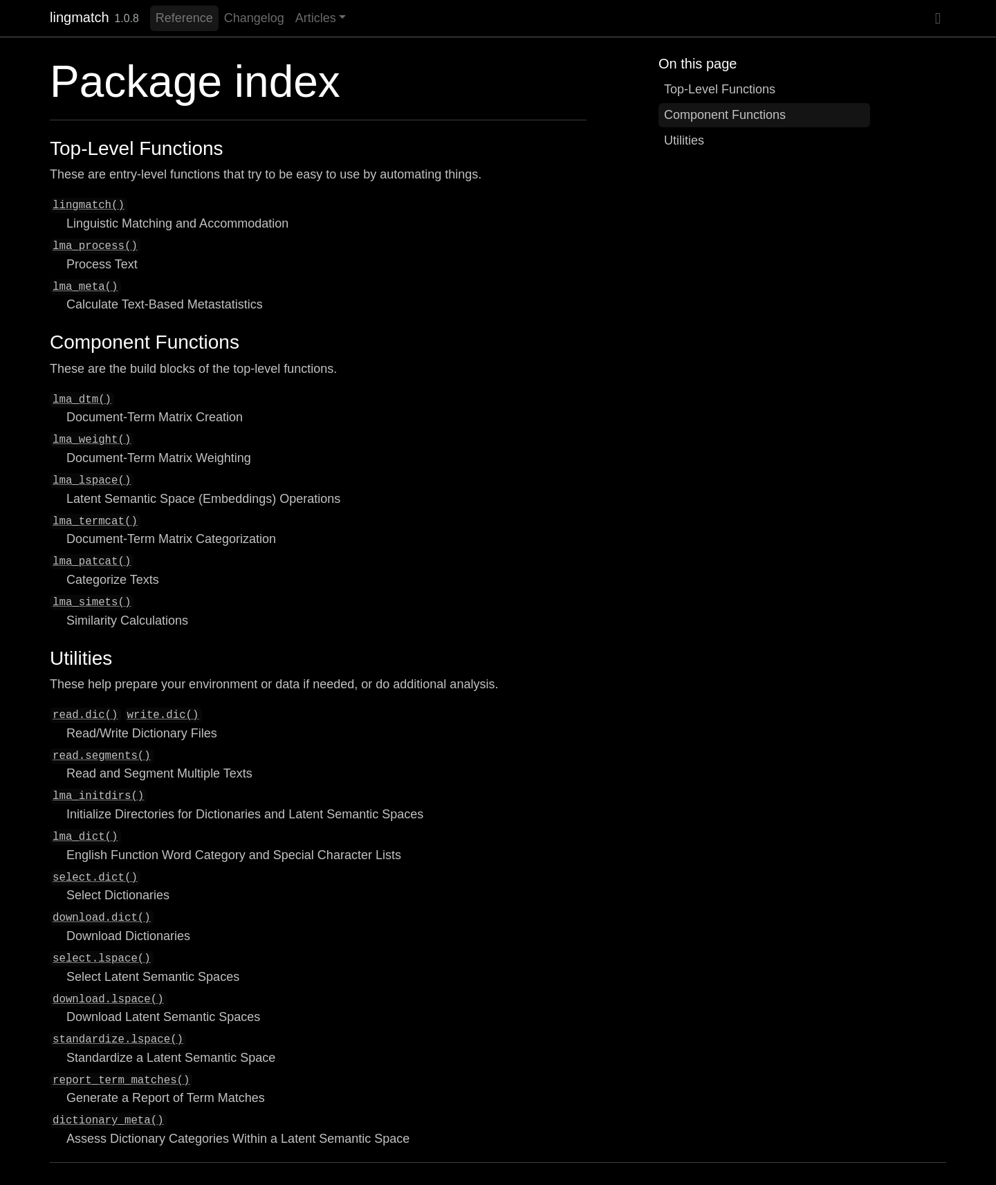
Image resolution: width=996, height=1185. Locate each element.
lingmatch (79, 17)
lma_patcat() (92, 561)
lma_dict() (85, 837)
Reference (184, 18)
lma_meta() (85, 287)
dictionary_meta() (108, 1120)
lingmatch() (88, 205)
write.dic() (163, 715)
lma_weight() (92, 440)
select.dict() (95, 878)
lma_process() (95, 246)
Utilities (684, 140)
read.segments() (102, 756)
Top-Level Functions (719, 89)
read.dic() (85, 715)
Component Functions (725, 115)
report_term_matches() (121, 1080)
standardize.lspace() (118, 1040)
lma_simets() (92, 602)
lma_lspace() (92, 481)
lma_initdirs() (98, 796)
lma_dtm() (82, 400)
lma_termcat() (95, 521)
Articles (315, 18)
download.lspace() (108, 999)
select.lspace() (102, 959)
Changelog (254, 18)
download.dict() (102, 918)
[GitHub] (938, 18)
